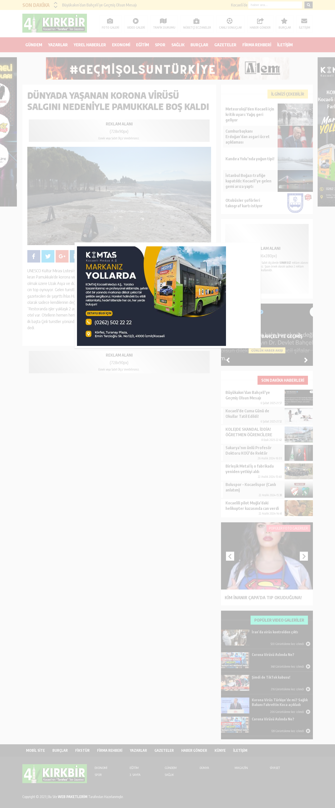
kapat (259, 244)
